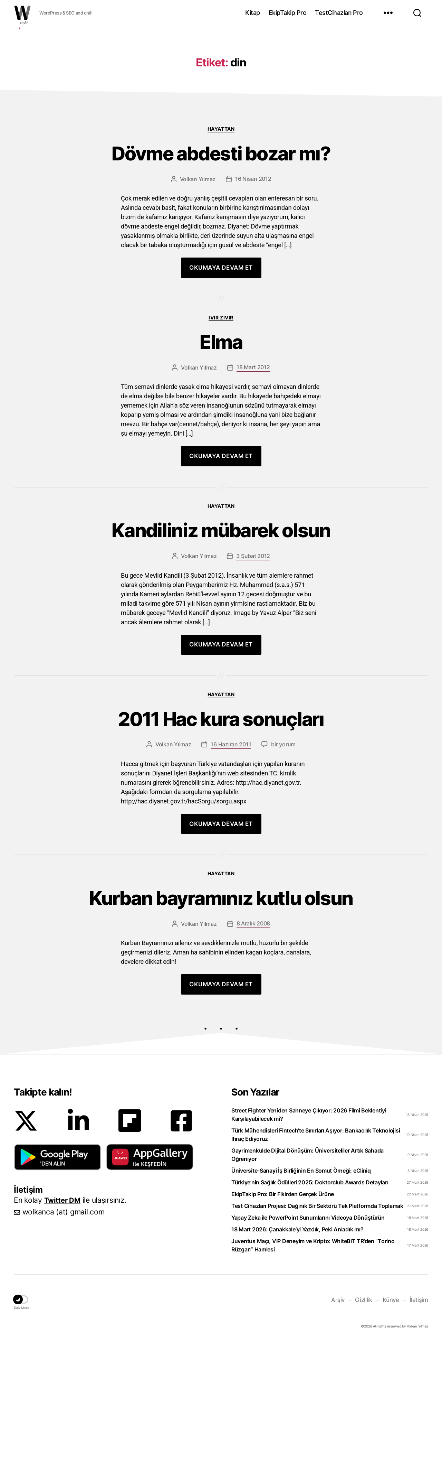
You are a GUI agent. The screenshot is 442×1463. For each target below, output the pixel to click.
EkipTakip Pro (288, 12)
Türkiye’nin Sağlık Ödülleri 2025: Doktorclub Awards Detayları (309, 1200)
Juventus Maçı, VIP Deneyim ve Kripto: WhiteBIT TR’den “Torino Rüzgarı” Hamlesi (313, 1263)
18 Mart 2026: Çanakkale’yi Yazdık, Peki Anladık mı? (297, 1247)
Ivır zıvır (221, 321)
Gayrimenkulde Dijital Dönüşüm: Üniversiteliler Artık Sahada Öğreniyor (307, 1173)
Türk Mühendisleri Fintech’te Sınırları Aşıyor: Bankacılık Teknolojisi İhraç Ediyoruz (315, 1153)
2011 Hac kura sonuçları (221, 732)
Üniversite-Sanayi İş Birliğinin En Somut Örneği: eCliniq (301, 1188)
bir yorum (283, 759)
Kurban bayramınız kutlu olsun (221, 914)
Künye (392, 1317)
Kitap (252, 12)
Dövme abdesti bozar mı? (221, 155)
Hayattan (221, 129)
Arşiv (341, 1317)
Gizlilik (366, 1317)
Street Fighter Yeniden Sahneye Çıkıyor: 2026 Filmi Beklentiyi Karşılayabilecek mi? (308, 1132)
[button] (57, 1175)
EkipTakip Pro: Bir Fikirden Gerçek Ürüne (282, 1212)
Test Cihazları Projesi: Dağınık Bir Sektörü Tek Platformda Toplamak (317, 1224)
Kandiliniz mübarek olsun (221, 539)
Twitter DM (63, 1218)
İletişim (419, 1317)
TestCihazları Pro (339, 12)
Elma (221, 347)
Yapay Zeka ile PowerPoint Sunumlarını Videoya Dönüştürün (308, 1235)
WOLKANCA (22, 12)
